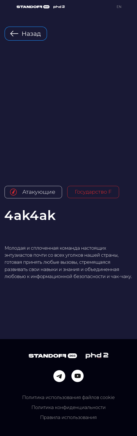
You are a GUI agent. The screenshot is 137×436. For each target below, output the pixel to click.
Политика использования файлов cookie (68, 397)
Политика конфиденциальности (68, 407)
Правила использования (68, 417)
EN (119, 7)
